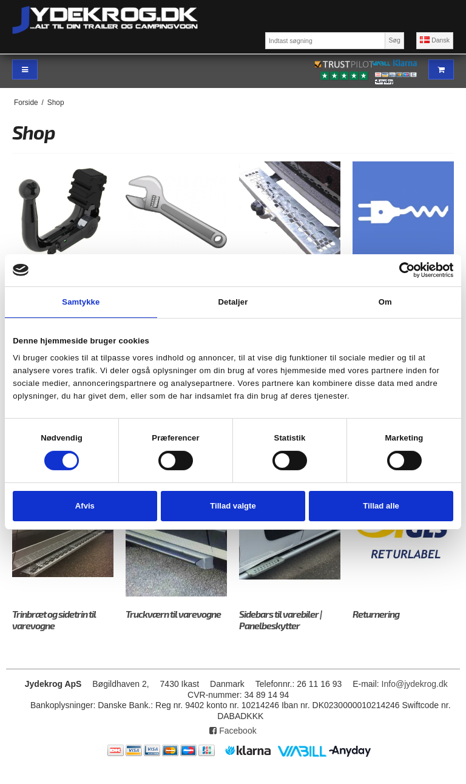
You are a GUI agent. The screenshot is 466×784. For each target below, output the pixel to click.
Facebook (232, 730)
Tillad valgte (233, 505)
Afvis (85, 505)
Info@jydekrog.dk (415, 684)
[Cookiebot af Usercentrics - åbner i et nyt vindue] (400, 270)
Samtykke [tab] (81, 301)
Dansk (435, 40)
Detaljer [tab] (233, 301)
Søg (394, 40)
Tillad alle (381, 505)
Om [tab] (385, 301)
